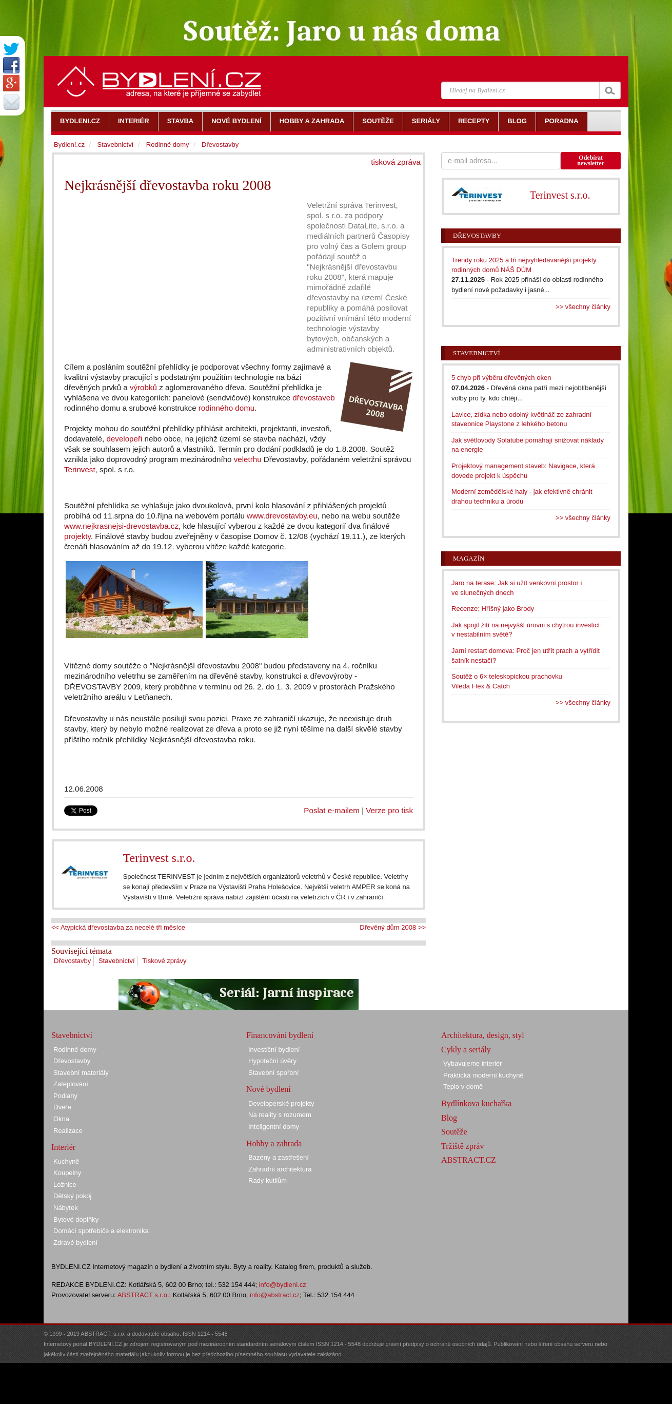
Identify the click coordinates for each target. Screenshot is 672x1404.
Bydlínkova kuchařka (476, 1103)
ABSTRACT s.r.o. (143, 1295)
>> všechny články (583, 307)
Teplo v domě (463, 1086)
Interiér (63, 1147)
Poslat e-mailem (332, 810)
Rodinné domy (167, 144)
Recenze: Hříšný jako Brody (492, 608)
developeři (125, 438)
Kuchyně (66, 1161)
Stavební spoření (273, 1072)
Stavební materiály (81, 1072)
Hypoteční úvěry (272, 1061)
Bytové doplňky (75, 1219)
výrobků (143, 387)
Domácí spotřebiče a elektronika (101, 1231)
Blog (449, 1117)
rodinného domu (226, 407)
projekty (77, 536)
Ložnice (64, 1184)
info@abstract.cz (275, 1295)
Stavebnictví (116, 961)
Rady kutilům (267, 1180)
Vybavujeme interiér (472, 1063)
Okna (61, 1119)
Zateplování (70, 1084)
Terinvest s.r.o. (159, 857)
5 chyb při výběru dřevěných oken (501, 377)
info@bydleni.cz (282, 1284)
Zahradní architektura (280, 1169)
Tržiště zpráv (462, 1146)
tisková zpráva (396, 162)
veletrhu (248, 459)
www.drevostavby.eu (282, 515)
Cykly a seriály (466, 1049)
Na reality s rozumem (279, 1115)
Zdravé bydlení (75, 1242)
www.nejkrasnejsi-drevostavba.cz (121, 526)
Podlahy (65, 1096)
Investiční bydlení (274, 1049)
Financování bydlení (279, 1035)
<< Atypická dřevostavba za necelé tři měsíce (118, 927)
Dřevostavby (72, 961)
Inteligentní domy (273, 1126)
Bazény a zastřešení (278, 1157)
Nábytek (65, 1207)
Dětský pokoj (72, 1196)
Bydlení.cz (69, 144)
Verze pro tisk (389, 810)
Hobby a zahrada (274, 1143)
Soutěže (454, 1131)
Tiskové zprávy (164, 961)
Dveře (62, 1107)
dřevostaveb (313, 397)
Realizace (68, 1130)
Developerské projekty (281, 1103)
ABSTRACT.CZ (468, 1160)
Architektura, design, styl (482, 1035)
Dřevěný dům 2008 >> (393, 927)
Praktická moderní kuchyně (483, 1075)
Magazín (468, 558)
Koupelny (67, 1173)
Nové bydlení (268, 1089)
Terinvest (79, 469)
